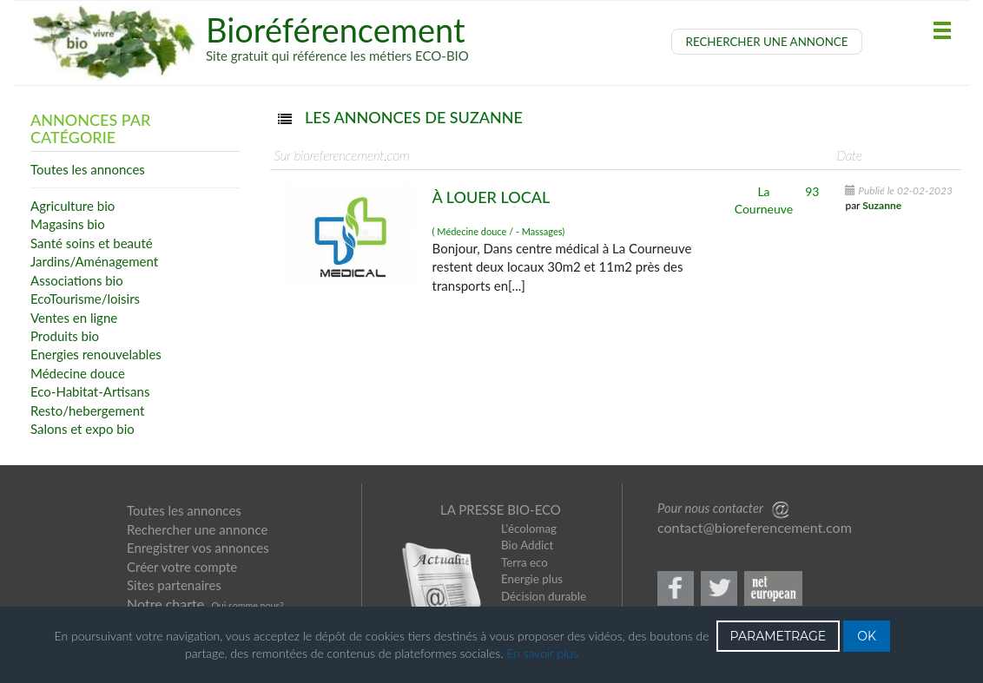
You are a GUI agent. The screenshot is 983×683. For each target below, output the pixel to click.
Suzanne (881, 205)
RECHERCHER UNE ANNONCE (767, 42)
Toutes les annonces (184, 510)
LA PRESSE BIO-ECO (500, 509)
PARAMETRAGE (778, 636)
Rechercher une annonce (197, 529)
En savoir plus (542, 653)
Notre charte (165, 603)
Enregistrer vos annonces (198, 547)
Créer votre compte (182, 567)
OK (866, 636)
